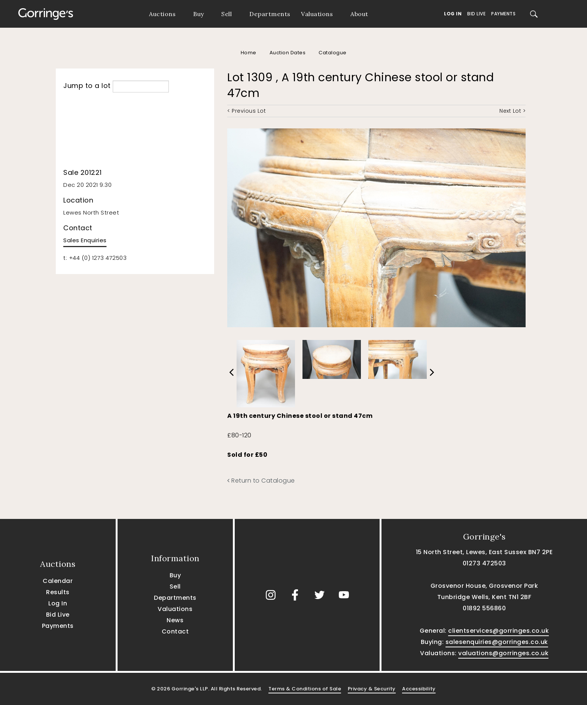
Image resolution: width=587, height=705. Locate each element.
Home (248, 52)
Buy (198, 14)
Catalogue (333, 52)
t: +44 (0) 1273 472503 (95, 258)
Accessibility (419, 688)
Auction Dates (288, 52)
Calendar (58, 581)
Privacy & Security (372, 688)
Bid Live (476, 13)
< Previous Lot (246, 111)
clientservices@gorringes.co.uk (498, 630)
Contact (175, 631)
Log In (453, 13)
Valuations (317, 14)
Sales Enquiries (85, 240)
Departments (270, 14)
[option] (266, 371)
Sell (226, 14)
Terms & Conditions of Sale (304, 688)
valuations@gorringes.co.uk (503, 653)
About (359, 14)
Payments (503, 13)
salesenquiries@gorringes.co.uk (496, 642)
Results (58, 592)
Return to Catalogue (261, 480)
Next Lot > (512, 111)
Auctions (162, 14)
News (175, 620)
